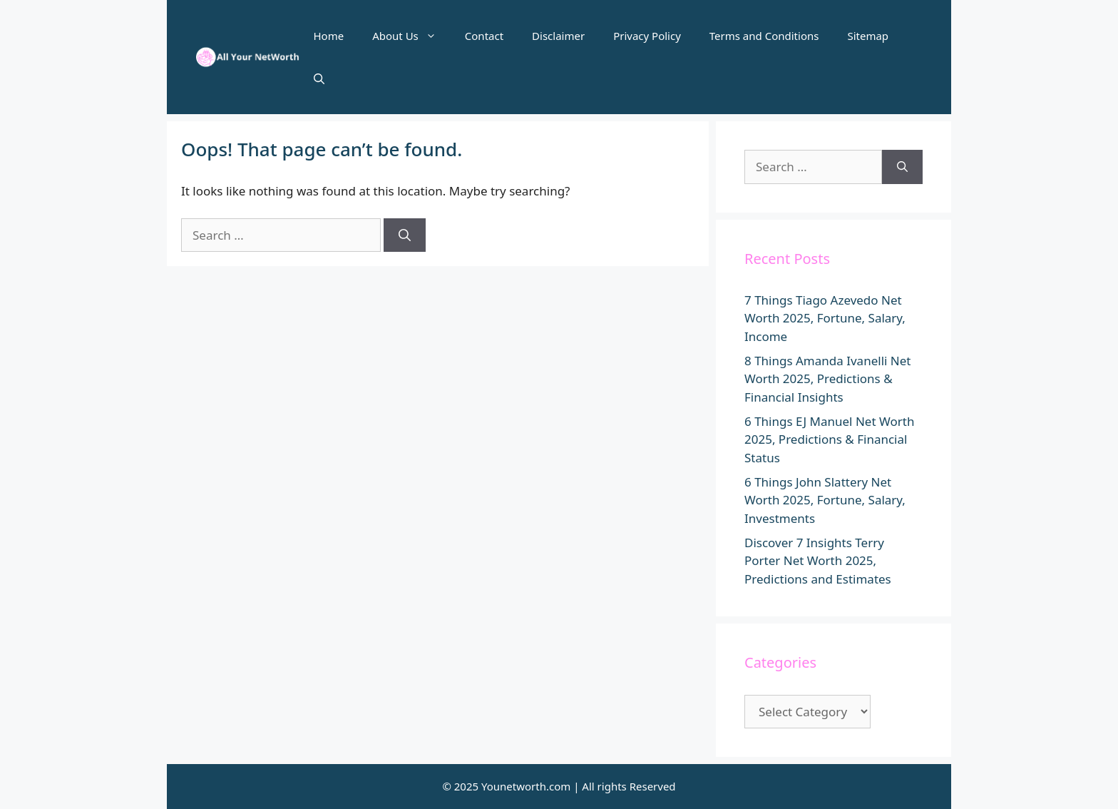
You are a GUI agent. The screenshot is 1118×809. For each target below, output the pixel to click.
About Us (411, 35)
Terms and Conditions (764, 36)
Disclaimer (558, 36)
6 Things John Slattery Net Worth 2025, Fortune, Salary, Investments (825, 500)
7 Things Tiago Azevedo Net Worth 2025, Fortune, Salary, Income (825, 318)
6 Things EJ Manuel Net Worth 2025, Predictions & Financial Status (829, 439)
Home (329, 36)
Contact (484, 36)
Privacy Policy (647, 36)
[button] (319, 78)
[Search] (405, 235)
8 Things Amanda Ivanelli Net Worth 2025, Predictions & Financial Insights (827, 378)
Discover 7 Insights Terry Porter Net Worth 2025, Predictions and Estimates (817, 560)
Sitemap (867, 36)
